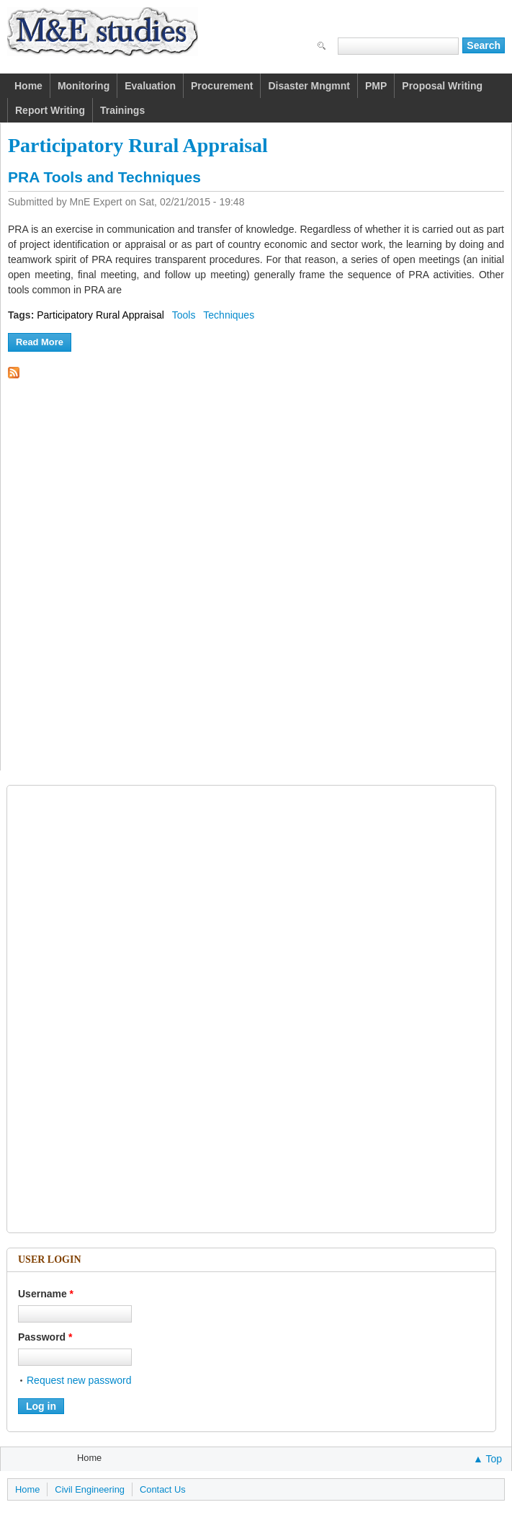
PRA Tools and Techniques (104, 177)
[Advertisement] (83, 1009)
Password (45, 1337)
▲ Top (487, 1459)
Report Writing (50, 110)
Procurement (222, 86)
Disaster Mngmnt (309, 86)
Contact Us (163, 1489)
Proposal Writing (442, 86)
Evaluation (150, 86)
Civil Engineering (90, 1489)
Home (28, 86)
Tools (184, 315)
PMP (376, 86)
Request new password (79, 1380)
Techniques (228, 315)
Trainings (122, 110)
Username (45, 1293)
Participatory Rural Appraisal (100, 315)
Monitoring (83, 86)
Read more (43, 341)
